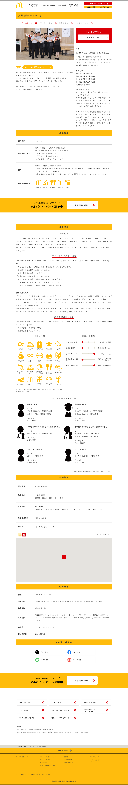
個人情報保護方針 (35, 774)
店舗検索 (66, 757)
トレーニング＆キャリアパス (73, 5)
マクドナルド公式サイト (22, 774)
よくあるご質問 (91, 7)
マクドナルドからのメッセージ (34, 5)
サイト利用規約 (46, 774)
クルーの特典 (62, 5)
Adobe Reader (84, 732)
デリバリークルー (46, 23)
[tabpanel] (45, 44)
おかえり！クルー (82, 23)
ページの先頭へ (63, 750)
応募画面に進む (93, 37)
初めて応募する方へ (105, 7)
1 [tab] (45, 62)
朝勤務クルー (64, 23)
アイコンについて (103, 535)
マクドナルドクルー (26, 23)
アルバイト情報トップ (22, 757)
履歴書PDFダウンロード (49, 729)
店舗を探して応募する (98, 3)
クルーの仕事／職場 (49, 5)
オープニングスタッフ (93, 757)
